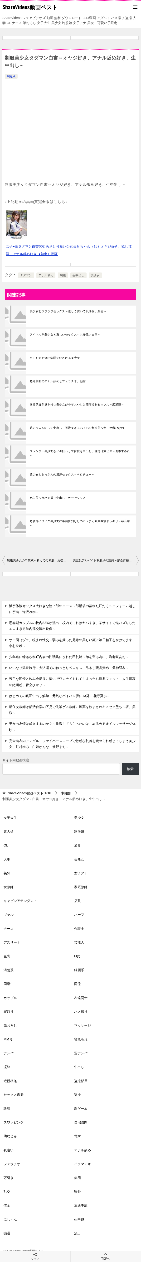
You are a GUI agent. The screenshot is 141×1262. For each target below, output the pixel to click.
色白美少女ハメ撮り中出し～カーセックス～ (59, 498)
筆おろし (10, 1025)
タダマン (26, 275)
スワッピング (14, 1122)
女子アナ (81, 873)
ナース (9, 928)
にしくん (10, 1219)
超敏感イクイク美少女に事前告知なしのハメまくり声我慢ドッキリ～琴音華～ (80, 523)
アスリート (12, 942)
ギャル (9, 914)
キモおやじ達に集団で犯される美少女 (55, 358)
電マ (77, 1136)
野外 (77, 1191)
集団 (77, 1178)
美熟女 (79, 859)
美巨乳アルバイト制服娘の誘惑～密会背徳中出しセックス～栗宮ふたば (106, 560)
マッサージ (82, 1025)
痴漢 (7, 1233)
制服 (63, 275)
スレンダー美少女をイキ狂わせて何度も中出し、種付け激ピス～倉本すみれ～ (80, 453)
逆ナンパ (81, 1053)
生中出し (78, 275)
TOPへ (106, 1256)
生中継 (79, 1219)
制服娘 (11, 76)
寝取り (9, 1012)
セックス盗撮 (14, 1095)
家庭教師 (81, 887)
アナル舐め (46, 275)
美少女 (95, 275)
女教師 (9, 887)
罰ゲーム (81, 1108)
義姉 (7, 873)
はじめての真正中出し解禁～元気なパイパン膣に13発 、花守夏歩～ (59, 696)
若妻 (77, 845)
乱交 (7, 1191)
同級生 (9, 984)
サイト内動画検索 (15, 760)
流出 (77, 1233)
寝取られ (81, 1039)
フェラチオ (12, 1164)
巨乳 (7, 956)
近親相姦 (10, 1081)
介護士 (79, 928)
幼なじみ (10, 1136)
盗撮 (77, 1095)
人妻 (7, 859)
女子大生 (10, 818)
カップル (10, 998)
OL (6, 845)
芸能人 (79, 942)
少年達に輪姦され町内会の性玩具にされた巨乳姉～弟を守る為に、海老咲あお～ (69, 657)
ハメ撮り (81, 1012)
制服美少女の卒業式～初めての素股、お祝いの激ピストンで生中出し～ (39, 560)
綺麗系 (79, 970)
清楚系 (9, 970)
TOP (29, 793)
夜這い (9, 1150)
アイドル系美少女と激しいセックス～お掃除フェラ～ (65, 334)
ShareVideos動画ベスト (30, 7)
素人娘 (9, 831)
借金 (7, 1205)
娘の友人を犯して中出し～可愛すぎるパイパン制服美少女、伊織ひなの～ (78, 428)
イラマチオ (82, 1164)
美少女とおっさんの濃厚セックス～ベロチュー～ (62, 474)
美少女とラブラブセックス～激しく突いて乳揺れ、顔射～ (68, 311)
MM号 (8, 1039)
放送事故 (81, 1205)
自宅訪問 (81, 1122)
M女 (77, 956)
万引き (9, 1178)
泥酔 (7, 1067)
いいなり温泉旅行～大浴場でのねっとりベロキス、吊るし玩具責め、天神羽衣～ (69, 668)
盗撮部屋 (81, 1081)
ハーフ (79, 914)
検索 (130, 769)
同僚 (77, 984)
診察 (7, 1108)
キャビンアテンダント (20, 901)
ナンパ (9, 1053)
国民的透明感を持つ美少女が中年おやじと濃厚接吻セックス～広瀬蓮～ (77, 404)
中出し (79, 1067)
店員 (77, 901)
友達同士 (81, 998)
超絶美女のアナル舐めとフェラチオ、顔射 (58, 381)
